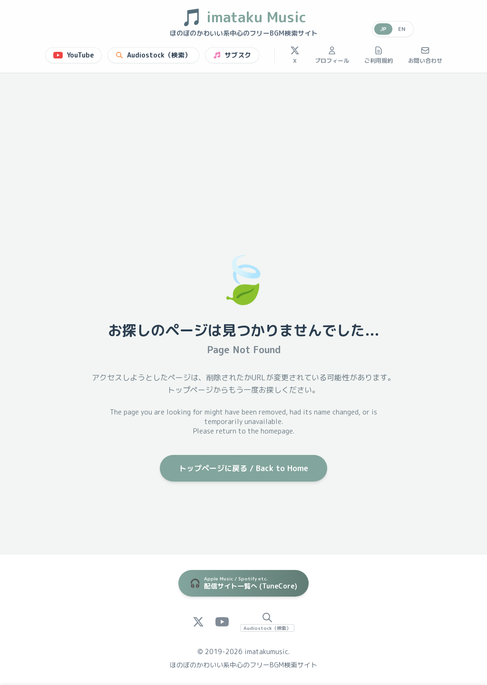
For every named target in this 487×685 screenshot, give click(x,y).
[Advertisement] (243, 144)
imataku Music (243, 17)
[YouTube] (222, 621)
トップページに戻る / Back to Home (243, 468)
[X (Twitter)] (198, 621)
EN (402, 29)
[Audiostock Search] (267, 622)
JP (383, 29)
